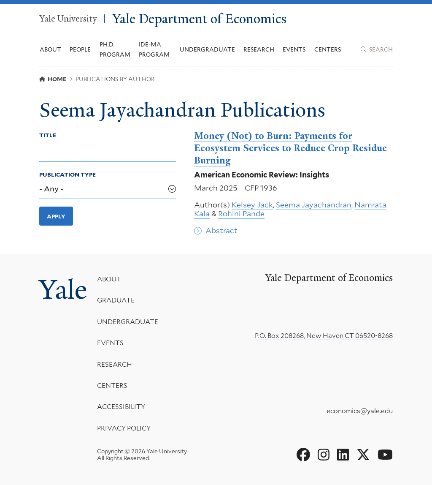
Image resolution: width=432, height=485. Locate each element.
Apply (56, 216)
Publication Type (67, 174)
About (109, 279)
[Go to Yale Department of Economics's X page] (363, 455)
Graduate (116, 301)
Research (114, 364)
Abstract (221, 230)
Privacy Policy (124, 428)
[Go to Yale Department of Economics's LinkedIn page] (343, 455)
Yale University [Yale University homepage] (68, 19)
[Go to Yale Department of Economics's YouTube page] (385, 455)
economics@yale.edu (360, 411)
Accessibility (121, 407)
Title (47, 135)
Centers (327, 49)
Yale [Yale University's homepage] (63, 289)
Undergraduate (127, 322)
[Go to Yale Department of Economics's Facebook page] (303, 455)
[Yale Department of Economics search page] (377, 49)
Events (294, 49)
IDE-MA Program (154, 49)
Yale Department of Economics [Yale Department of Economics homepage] (199, 19)
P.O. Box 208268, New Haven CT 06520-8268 (324, 336)
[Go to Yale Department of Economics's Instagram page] (323, 455)
